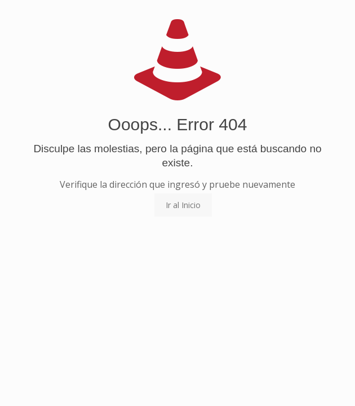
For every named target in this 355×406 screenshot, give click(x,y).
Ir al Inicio (183, 205)
